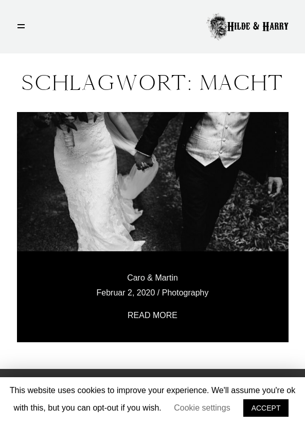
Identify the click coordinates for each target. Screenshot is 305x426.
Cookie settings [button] (202, 407)
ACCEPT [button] (266, 408)
